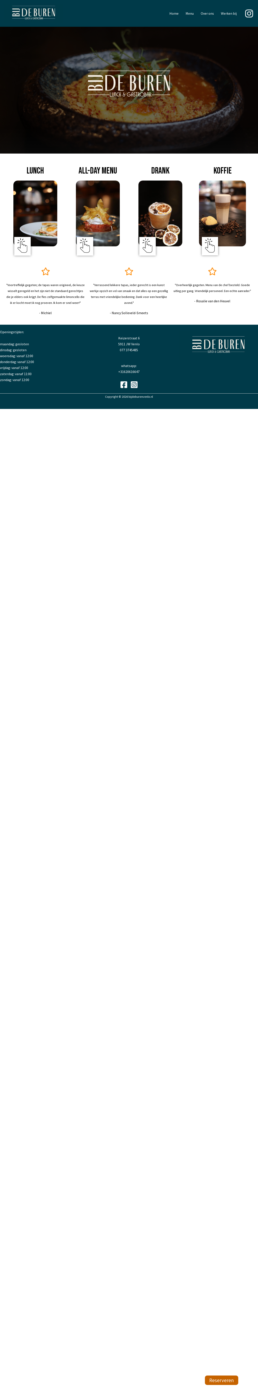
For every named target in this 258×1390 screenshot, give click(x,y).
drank (160, 171)
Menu (190, 13)
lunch (35, 171)
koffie (222, 171)
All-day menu (98, 171)
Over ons (207, 13)
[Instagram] (249, 13)
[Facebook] (124, 385)
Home (174, 13)
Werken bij (229, 13)
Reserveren (221, 1380)
